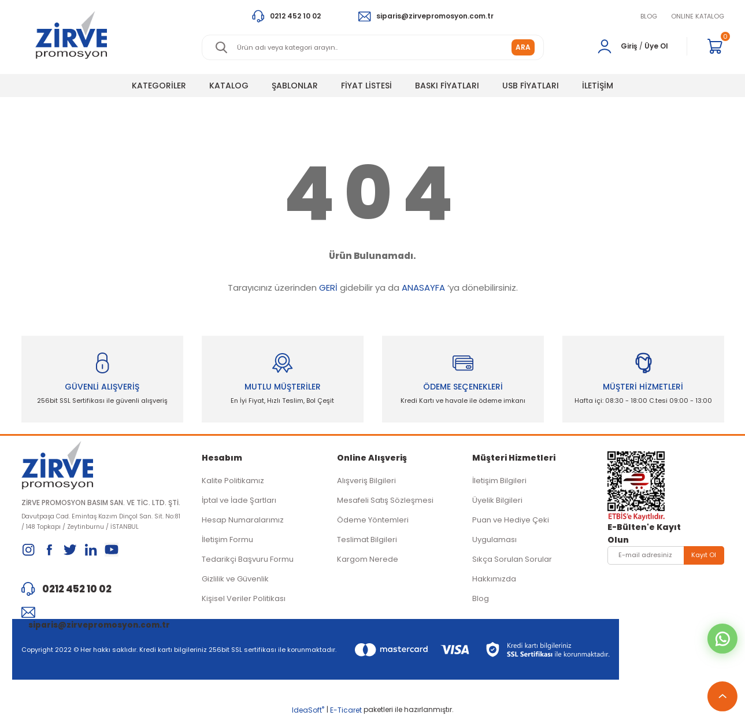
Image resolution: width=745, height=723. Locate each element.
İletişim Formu (227, 541)
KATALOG (229, 85)
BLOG (648, 16)
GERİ (328, 287)
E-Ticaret (346, 715)
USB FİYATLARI (530, 85)
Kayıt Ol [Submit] (703, 557)
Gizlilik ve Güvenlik (235, 581)
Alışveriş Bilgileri (366, 482)
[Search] (373, 47)
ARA (523, 47)
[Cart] (715, 46)
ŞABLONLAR (295, 85)
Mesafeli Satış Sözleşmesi (385, 502)
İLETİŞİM (597, 85)
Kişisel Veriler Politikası (244, 600)
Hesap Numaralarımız (243, 522)
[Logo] (71, 35)
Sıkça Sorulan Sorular (512, 561)
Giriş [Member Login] (629, 46)
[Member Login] (604, 46)
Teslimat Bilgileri (367, 541)
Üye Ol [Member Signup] (656, 46)
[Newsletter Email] (665, 557)
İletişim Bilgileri (499, 482)
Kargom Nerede (367, 561)
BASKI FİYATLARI (447, 85)
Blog (480, 600)
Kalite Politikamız (233, 482)
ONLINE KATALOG (697, 16)
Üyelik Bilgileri (497, 502)
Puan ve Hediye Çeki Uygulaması (510, 532)
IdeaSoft (308, 715)
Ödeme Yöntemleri (373, 522)
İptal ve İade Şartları (239, 502)
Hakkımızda (494, 581)
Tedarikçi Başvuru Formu (248, 561)
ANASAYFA (423, 287)
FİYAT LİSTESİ (366, 85)
